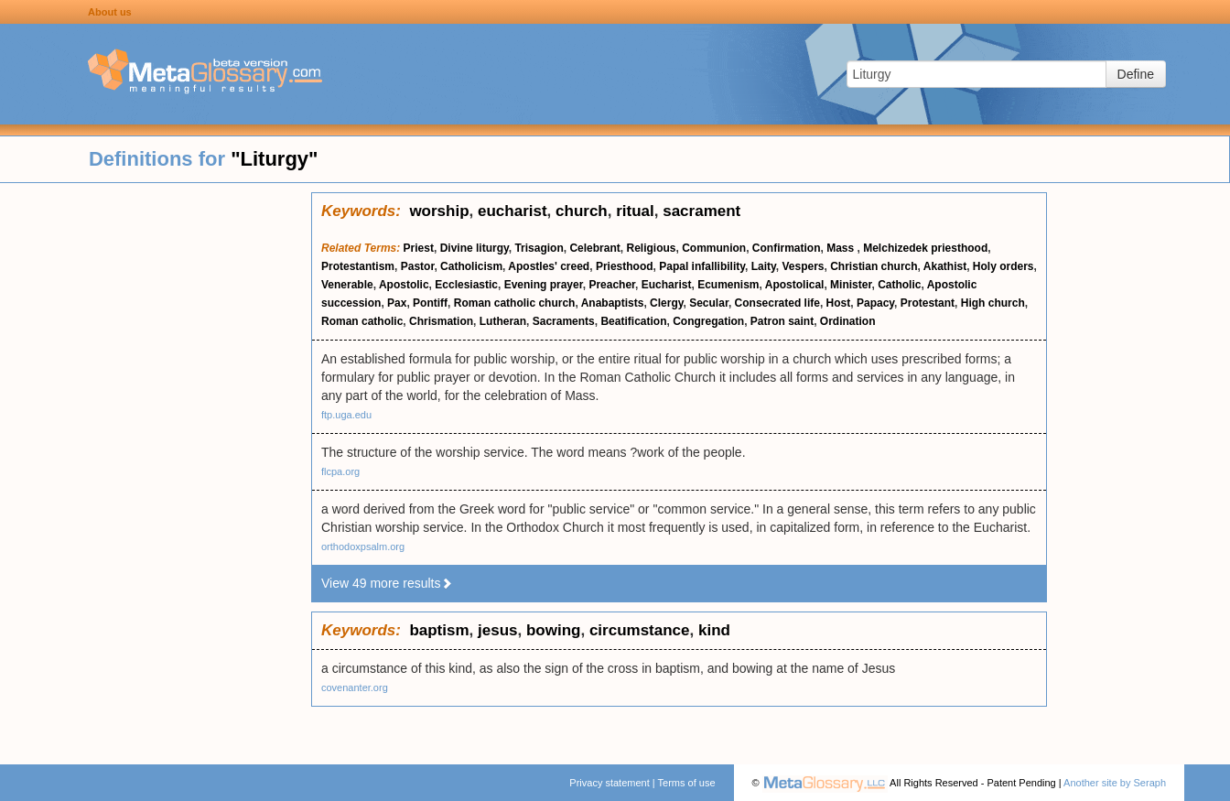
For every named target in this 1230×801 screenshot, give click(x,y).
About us (110, 11)
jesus (497, 630)
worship (439, 211)
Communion (714, 248)
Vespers (803, 266)
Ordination (848, 321)
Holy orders (1003, 266)
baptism (439, 630)
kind (714, 630)
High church (993, 303)
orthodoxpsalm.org (363, 546)
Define (1135, 74)
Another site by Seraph (1114, 782)
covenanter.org (354, 687)
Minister (850, 284)
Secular (708, 303)
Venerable (347, 284)
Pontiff (430, 303)
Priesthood (624, 266)
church (582, 211)
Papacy (875, 303)
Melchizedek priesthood (925, 248)
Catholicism (471, 266)
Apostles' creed (548, 266)
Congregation (708, 321)
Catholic (899, 284)
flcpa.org (340, 471)
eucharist (512, 211)
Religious (650, 248)
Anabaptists (612, 303)
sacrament (701, 211)
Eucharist (667, 284)
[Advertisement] (155, 466)
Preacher (611, 284)
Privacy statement (609, 782)
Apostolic (404, 284)
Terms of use (687, 782)
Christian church (873, 266)
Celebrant (594, 248)
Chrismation (441, 321)
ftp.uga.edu (346, 414)
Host (838, 303)
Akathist (944, 266)
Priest (419, 248)
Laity (763, 266)
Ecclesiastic (466, 284)
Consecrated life (777, 303)
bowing (553, 630)
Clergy (666, 303)
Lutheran (503, 321)
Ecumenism (728, 284)
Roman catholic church (515, 303)
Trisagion (538, 248)
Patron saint (782, 321)
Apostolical (795, 284)
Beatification (633, 321)
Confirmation (786, 248)
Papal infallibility (702, 266)
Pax (396, 303)
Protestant (928, 303)
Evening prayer (543, 284)
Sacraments (564, 321)
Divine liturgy (474, 248)
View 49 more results (387, 583)
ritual (635, 211)
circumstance (639, 630)
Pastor (418, 266)
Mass (841, 248)
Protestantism (357, 266)
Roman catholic (362, 321)
